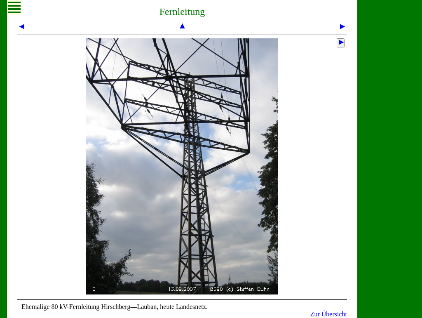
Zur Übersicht (328, 314)
